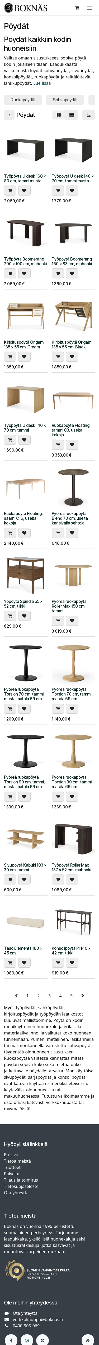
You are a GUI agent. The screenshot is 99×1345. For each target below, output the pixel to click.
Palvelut (12, 1173)
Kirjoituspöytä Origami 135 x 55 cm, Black (72, 344)
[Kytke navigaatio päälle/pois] (89, 7)
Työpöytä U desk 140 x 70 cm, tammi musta (73, 178)
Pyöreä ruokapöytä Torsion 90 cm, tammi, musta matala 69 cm (24, 782)
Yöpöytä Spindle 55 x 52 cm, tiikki (23, 604)
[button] (10, 191)
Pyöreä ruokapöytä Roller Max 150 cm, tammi (69, 606)
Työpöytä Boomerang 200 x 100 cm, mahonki (25, 261)
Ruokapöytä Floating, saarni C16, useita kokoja (23, 518)
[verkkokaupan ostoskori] (77, 7)
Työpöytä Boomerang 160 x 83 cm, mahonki (72, 261)
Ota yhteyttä (16, 1192)
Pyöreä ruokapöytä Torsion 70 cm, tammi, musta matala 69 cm (24, 694)
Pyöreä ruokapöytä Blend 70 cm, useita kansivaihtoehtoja (70, 518)
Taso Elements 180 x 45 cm (23, 951)
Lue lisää (42, 83)
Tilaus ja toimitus (21, 1180)
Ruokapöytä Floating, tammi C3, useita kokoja (71, 430)
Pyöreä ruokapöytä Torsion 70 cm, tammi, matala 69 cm (72, 694)
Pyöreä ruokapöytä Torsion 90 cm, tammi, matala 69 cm (72, 782)
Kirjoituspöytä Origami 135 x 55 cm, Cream (24, 344)
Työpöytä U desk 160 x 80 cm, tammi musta (25, 178)
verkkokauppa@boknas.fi (38, 1319)
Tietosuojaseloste (22, 1186)
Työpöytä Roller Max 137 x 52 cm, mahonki (71, 867)
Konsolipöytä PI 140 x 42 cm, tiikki (71, 951)
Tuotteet (12, 1167)
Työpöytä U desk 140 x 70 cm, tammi (25, 428)
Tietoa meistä (17, 1161)
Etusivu (11, 1154)
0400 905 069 (26, 1325)
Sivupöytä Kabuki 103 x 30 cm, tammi (25, 867)
